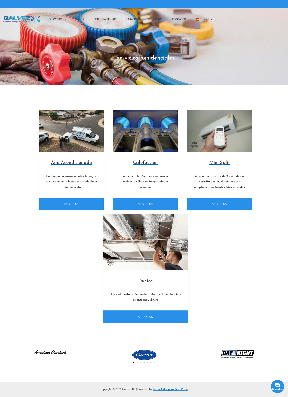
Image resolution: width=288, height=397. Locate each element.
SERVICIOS (57, 21)
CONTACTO (179, 20)
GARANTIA (132, 20)
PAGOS (79, 20)
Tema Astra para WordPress (170, 389)
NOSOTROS (155, 20)
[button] (133, 362)
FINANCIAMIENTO (104, 20)
